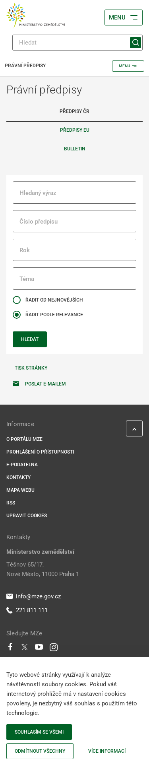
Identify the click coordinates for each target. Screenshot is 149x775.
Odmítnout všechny (40, 751)
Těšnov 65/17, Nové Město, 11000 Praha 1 (42, 569)
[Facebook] (10, 648)
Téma (26, 278)
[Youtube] (39, 648)
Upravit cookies (26, 515)
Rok (24, 250)
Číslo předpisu (38, 221)
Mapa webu (20, 490)
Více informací (107, 751)
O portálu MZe (24, 439)
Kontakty (18, 477)
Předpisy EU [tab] (74, 130)
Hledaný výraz (37, 193)
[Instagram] (54, 648)
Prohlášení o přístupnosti (40, 452)
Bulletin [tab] (74, 149)
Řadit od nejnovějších (54, 300)
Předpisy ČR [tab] (74, 111)
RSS (10, 503)
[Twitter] (25, 648)
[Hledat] (77, 43)
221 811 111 (27, 610)
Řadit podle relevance (54, 314)
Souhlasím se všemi (39, 732)
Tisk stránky (31, 368)
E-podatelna (22, 464)
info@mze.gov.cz (33, 596)
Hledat (30, 339)
